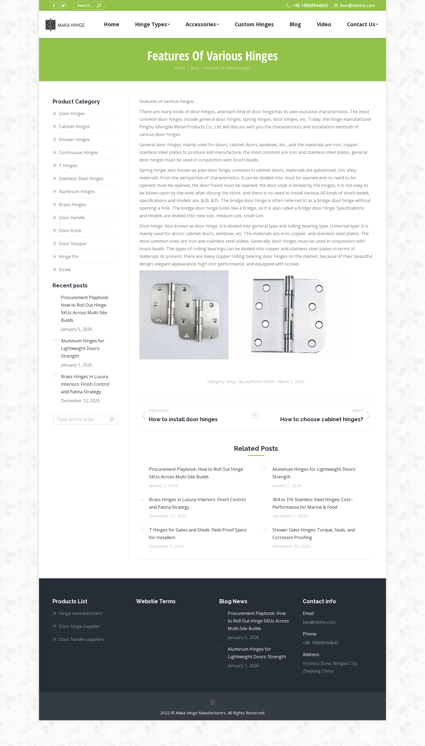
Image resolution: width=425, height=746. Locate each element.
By (256, 381)
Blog (231, 381)
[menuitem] (111, 24)
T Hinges (68, 165)
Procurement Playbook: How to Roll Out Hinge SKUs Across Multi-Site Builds (196, 473)
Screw (65, 270)
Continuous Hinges (78, 152)
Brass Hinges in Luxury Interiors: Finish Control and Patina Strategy (197, 503)
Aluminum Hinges (77, 191)
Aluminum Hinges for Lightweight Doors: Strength (314, 473)
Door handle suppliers (81, 639)
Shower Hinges (74, 139)
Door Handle (72, 217)
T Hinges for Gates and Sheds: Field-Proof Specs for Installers (198, 533)
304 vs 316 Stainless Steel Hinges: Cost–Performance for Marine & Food (312, 503)
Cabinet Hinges (74, 126)
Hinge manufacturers (80, 613)
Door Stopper (73, 243)
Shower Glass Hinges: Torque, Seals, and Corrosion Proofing (313, 533)
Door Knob (70, 230)
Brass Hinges (72, 204)
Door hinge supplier (79, 626)
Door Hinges (72, 113)
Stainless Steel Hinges (81, 178)
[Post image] (141, 469)
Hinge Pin (69, 257)
